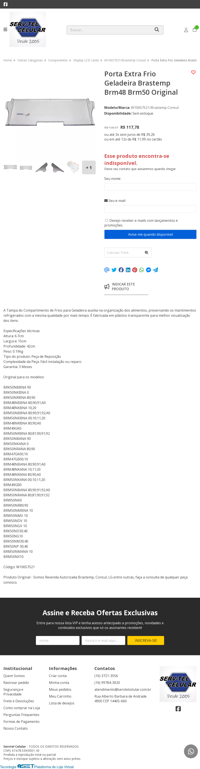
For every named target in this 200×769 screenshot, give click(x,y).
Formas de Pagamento (21, 721)
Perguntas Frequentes (21, 714)
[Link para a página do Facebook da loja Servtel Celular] (5, 4)
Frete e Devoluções (18, 701)
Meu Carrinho (60, 696)
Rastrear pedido (16, 682)
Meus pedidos (60, 689)
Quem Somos (14, 675)
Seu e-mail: (115, 200)
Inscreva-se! (146, 640)
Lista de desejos (61, 703)
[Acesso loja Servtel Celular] (186, 30)
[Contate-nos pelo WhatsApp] (191, 751)
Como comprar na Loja (21, 707)
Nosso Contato (15, 728)
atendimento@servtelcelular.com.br (122, 689)
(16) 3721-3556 (106, 675)
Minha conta (59, 682)
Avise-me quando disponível (150, 234)
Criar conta (58, 675)
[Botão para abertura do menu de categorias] (5, 29)
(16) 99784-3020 (107, 682)
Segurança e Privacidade (13, 692)
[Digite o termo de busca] (109, 30)
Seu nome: (112, 178)
